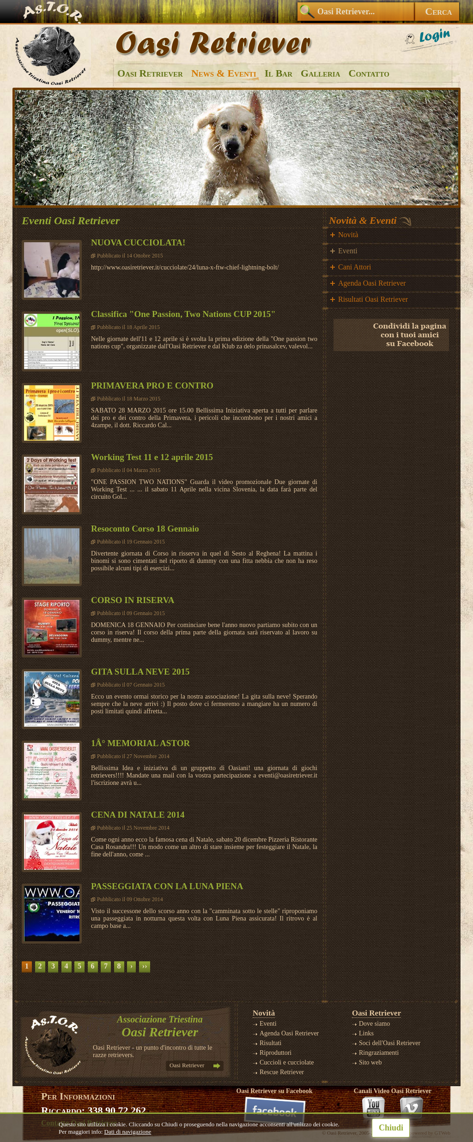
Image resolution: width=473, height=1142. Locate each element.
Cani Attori (354, 267)
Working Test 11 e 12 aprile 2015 (152, 457)
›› (144, 966)
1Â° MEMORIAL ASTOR (140, 743)
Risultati (270, 1043)
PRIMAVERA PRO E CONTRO (152, 385)
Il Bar (278, 73)
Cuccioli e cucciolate (287, 1062)
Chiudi (391, 1127)
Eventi (348, 251)
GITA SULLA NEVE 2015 (140, 671)
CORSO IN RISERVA (133, 600)
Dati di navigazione (128, 1131)
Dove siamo (374, 1023)
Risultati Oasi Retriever (373, 299)
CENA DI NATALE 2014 (138, 814)
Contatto (369, 73)
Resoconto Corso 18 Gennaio (145, 528)
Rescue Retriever (282, 1072)
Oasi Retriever (150, 73)
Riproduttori (275, 1052)
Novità (348, 235)
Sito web (370, 1062)
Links (366, 1033)
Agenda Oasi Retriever (372, 283)
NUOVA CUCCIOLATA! (138, 242)
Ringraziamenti (379, 1052)
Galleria (320, 73)
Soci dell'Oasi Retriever (389, 1043)
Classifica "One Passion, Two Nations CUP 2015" (183, 314)
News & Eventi (223, 73)
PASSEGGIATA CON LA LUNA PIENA (167, 886)
